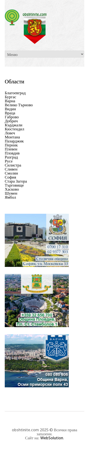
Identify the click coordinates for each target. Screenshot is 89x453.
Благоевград (15, 92)
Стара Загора (16, 181)
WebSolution (51, 438)
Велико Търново (19, 105)
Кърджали (13, 125)
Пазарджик (14, 141)
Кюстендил (14, 129)
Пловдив (12, 153)
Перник (11, 145)
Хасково (12, 189)
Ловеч (10, 133)
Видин (10, 109)
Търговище (14, 185)
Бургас (10, 96)
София (10, 177)
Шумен (11, 193)
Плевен (11, 149)
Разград (11, 157)
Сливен (11, 169)
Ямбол (10, 197)
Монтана (12, 137)
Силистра (13, 165)
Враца (10, 113)
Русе (9, 161)
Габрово (12, 117)
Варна (10, 100)
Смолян (11, 173)
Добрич (11, 121)
